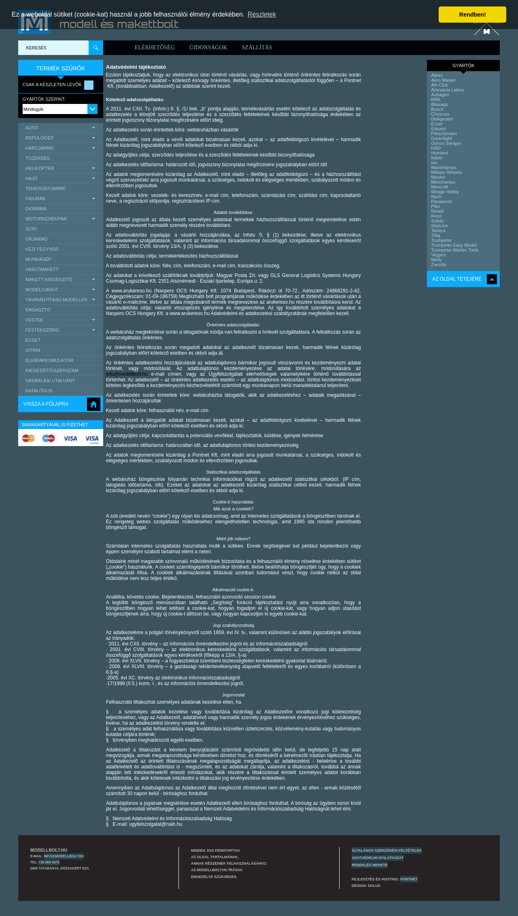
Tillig (435, 235)
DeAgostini (442, 118)
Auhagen (440, 94)
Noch (436, 196)
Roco (436, 216)
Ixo (434, 162)
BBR (435, 99)
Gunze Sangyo (446, 143)
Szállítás (257, 47)
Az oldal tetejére (457, 279)
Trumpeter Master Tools (455, 250)
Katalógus (39, 390)
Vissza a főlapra (45, 404)
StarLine (439, 225)
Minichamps (443, 182)
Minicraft (439, 186)
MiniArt (438, 177)
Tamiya (438, 230)
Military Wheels (446, 172)
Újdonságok (208, 47)
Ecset (32, 340)
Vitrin (32, 350)
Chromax (440, 114)
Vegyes (438, 254)
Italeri (436, 157)
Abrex (437, 75)
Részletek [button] (262, 14)
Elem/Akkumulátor (49, 360)
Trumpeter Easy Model (454, 245)
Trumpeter (441, 240)
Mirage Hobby (445, 191)
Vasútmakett (42, 269)
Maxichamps (443, 167)
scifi (31, 228)
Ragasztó (38, 309)
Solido (437, 220)
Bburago (439, 104)
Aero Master (443, 80)
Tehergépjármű (45, 188)
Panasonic (441, 201)
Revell (437, 211)
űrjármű (36, 239)
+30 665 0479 (49, 862)
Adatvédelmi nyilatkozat (377, 858)
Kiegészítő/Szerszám (52, 370)
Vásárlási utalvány (50, 380)
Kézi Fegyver (41, 249)
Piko (435, 206)
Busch (437, 109)
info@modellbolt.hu (127, 374)
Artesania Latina (447, 89)
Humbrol (439, 152)
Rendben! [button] (472, 14)
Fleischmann (443, 133)
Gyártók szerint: (44, 99)
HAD (436, 148)
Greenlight (441, 138)
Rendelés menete (370, 865)
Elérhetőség (155, 47)
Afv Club (439, 85)
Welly (436, 259)
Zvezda (438, 264)
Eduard (438, 128)
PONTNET (409, 879)
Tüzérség (37, 158)
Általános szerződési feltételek (387, 850)
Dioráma (36, 208)
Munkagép (38, 259)
